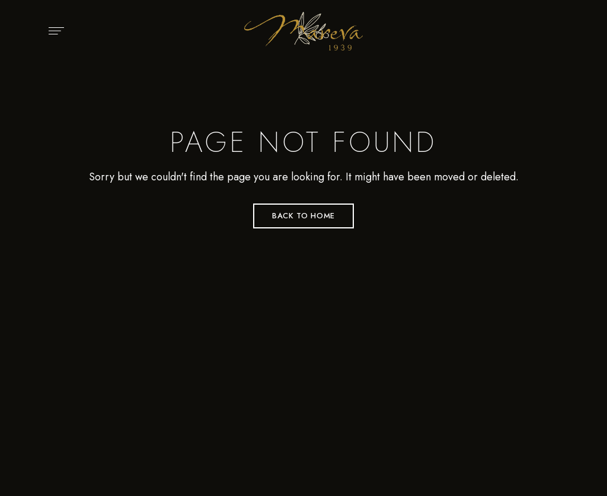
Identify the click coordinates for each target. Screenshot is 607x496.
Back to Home (303, 215)
